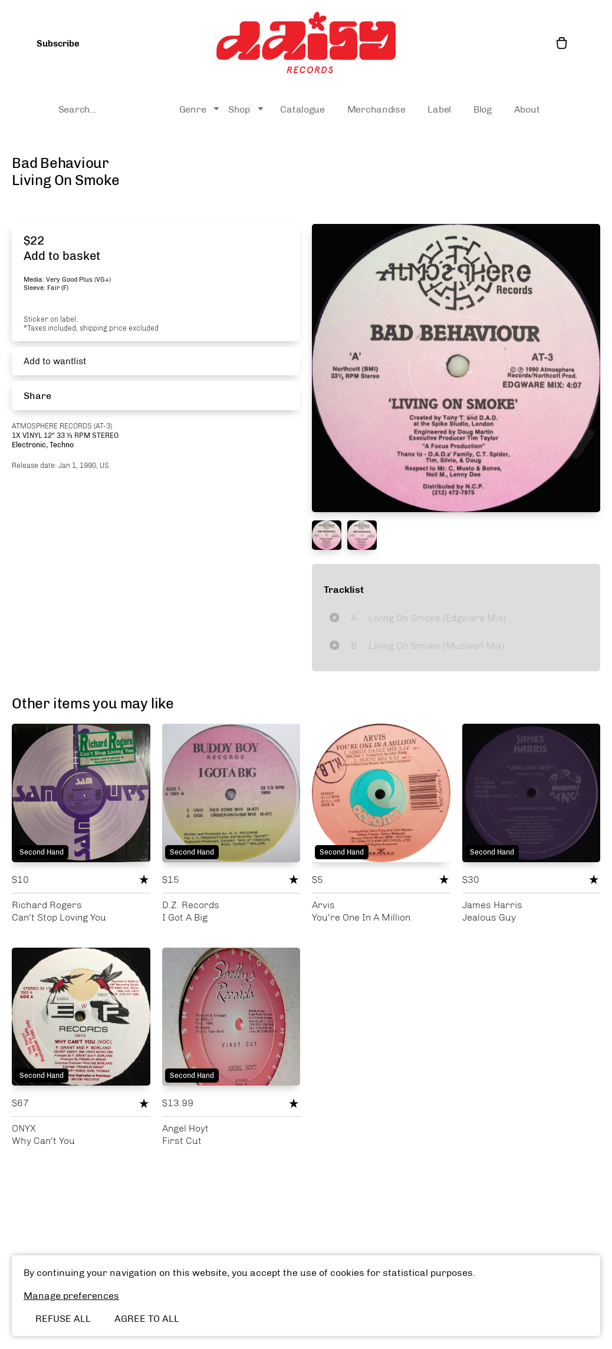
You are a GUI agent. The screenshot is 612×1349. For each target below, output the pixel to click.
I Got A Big (185, 917)
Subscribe (58, 43)
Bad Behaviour (60, 162)
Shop (247, 109)
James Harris (492, 905)
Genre (200, 109)
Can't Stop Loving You (59, 917)
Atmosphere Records (53, 426)
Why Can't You (43, 1140)
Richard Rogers (47, 905)
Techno (62, 445)
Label (439, 109)
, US (102, 465)
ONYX (24, 1128)
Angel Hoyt (185, 1128)
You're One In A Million (361, 917)
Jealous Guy (489, 917)
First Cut (182, 1140)
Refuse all (63, 1318)
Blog (482, 109)
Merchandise (376, 109)
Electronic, (31, 445)
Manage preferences (71, 1295)
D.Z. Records (190, 905)
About (527, 109)
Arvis (323, 905)
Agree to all (146, 1318)
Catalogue (302, 109)
